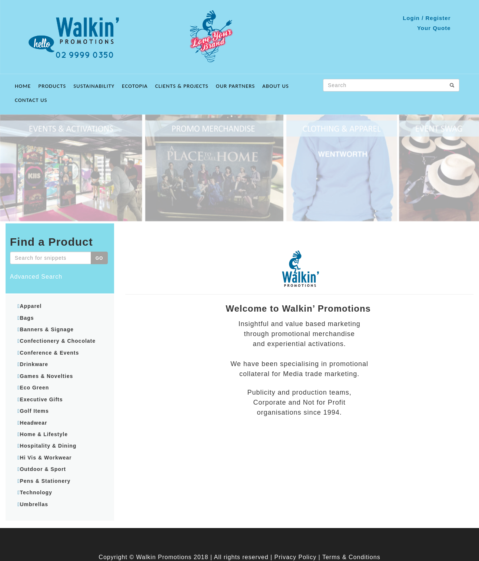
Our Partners (235, 86)
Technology (36, 492)
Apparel (30, 306)
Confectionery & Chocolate (58, 341)
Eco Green (34, 388)
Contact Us (31, 100)
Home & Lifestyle (44, 434)
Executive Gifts (41, 399)
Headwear (33, 423)
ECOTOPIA (135, 86)
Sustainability (93, 86)
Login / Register (426, 18)
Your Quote (434, 28)
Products (52, 86)
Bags (27, 318)
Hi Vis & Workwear (45, 458)
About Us (275, 86)
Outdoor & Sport (43, 469)
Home (23, 86)
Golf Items (34, 411)
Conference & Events (49, 353)
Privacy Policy (296, 557)
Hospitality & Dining (48, 446)
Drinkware (34, 364)
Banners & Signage (46, 329)
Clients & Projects (182, 86)
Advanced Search (36, 276)
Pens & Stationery (45, 481)
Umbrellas (34, 504)
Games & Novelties (46, 376)
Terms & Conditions (351, 557)
